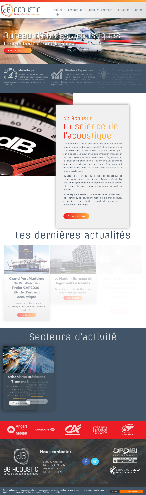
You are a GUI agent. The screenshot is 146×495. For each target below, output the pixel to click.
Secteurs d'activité (100, 10)
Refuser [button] (115, 491)
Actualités (122, 10)
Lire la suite (27, 315)
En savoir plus (76, 216)
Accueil (57, 10)
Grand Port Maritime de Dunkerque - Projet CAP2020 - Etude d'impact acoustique (26, 287)
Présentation (75, 10)
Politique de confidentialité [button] (54, 492)
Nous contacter (17, 50)
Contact (139, 10)
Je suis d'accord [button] (131, 491)
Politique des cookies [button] (33, 492)
